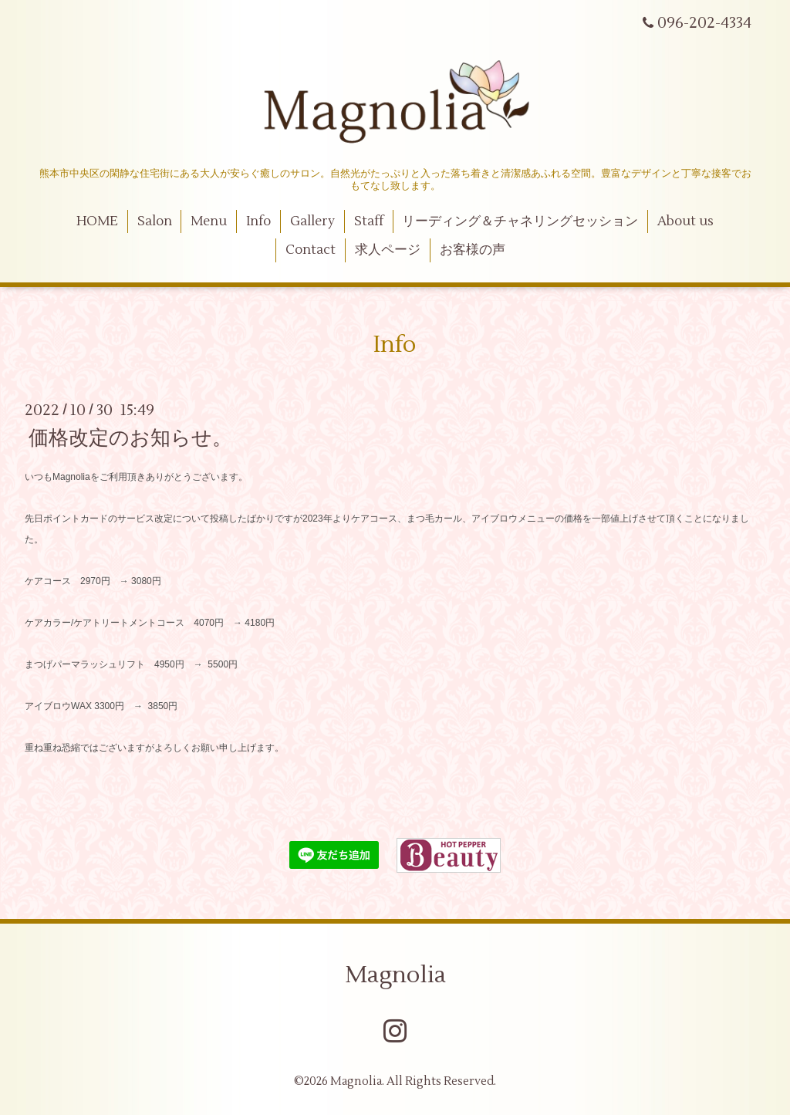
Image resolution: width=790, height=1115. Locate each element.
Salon (154, 221)
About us (685, 221)
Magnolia (395, 975)
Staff (368, 221)
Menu (209, 221)
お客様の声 (472, 250)
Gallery (312, 221)
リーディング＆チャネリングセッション (520, 221)
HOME (97, 221)
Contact (310, 250)
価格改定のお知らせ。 (130, 437)
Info (258, 221)
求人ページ (387, 250)
